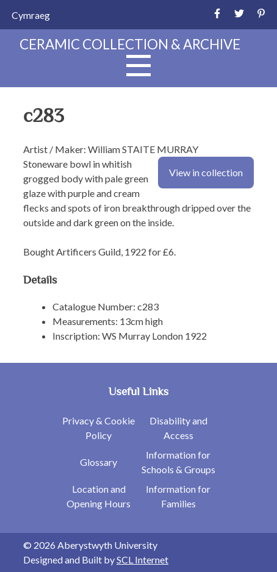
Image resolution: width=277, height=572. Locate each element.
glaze (34, 193)
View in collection (206, 172)
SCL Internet (142, 559)
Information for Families (178, 496)
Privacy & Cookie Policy (98, 428)
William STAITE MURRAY (143, 149)
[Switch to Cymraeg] (30, 15)
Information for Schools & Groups (178, 462)
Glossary (98, 462)
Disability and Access (178, 428)
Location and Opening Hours (99, 496)
